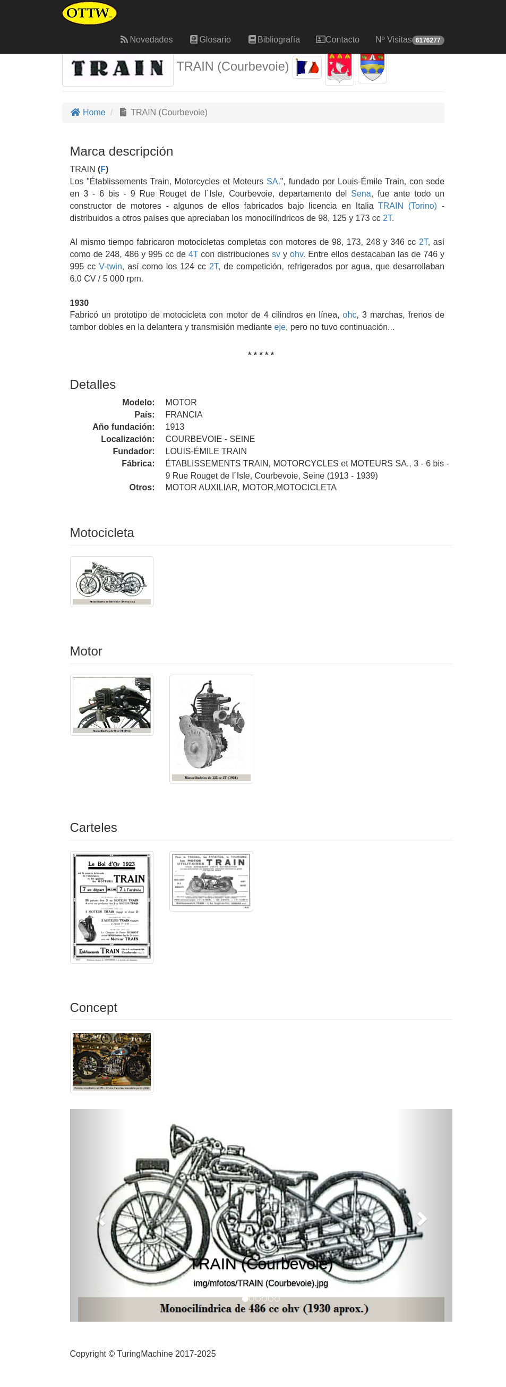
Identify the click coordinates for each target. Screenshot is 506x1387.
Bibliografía (273, 39)
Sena (361, 193)
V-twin (110, 266)
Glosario (209, 39)
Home (88, 112)
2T (387, 218)
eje (280, 326)
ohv (296, 254)
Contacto (337, 39)
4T (193, 254)
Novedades (146, 39)
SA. (273, 181)
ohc (350, 314)
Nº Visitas (409, 40)
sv (276, 254)
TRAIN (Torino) (405, 205)
